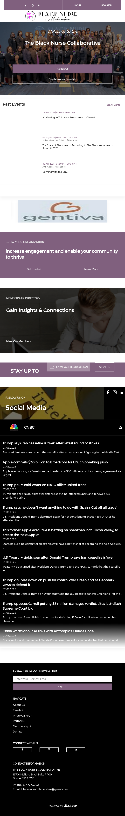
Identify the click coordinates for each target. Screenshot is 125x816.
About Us (62, 68)
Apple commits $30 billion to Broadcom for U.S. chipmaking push (55, 462)
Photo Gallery (21, 715)
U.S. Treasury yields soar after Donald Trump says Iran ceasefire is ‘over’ (58, 557)
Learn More (91, 269)
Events (17, 710)
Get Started (34, 269)
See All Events (113, 105)
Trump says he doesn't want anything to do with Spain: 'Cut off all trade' (60, 507)
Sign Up (104, 367)
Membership (21, 726)
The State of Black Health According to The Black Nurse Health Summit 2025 (83, 147)
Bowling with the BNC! (69, 171)
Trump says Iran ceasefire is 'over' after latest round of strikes (51, 443)
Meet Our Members (18, 341)
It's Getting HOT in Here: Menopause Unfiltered (82, 117)
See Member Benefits (62, 79)
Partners (18, 721)
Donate (17, 731)
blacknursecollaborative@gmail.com (44, 789)
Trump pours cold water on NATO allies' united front (44, 485)
